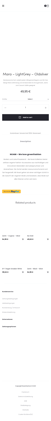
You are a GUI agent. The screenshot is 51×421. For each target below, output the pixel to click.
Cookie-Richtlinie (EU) (25, 414)
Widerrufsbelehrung (8, 312)
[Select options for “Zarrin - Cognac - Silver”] (22, 239)
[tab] (25, 141)
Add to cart (25, 117)
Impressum (25, 392)
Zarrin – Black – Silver (35, 269)
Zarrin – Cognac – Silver (11, 236)
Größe (4, 99)
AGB (25, 401)
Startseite (25, 410)
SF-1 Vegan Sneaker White (12, 269)
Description (25, 141)
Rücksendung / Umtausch (11, 308)
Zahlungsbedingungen (10, 299)
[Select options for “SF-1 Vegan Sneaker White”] (22, 272)
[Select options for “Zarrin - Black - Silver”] (47, 272)
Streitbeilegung (25, 405)
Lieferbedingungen (8, 303)
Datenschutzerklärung (25, 396)
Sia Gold (30, 236)
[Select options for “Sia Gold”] (47, 239)
